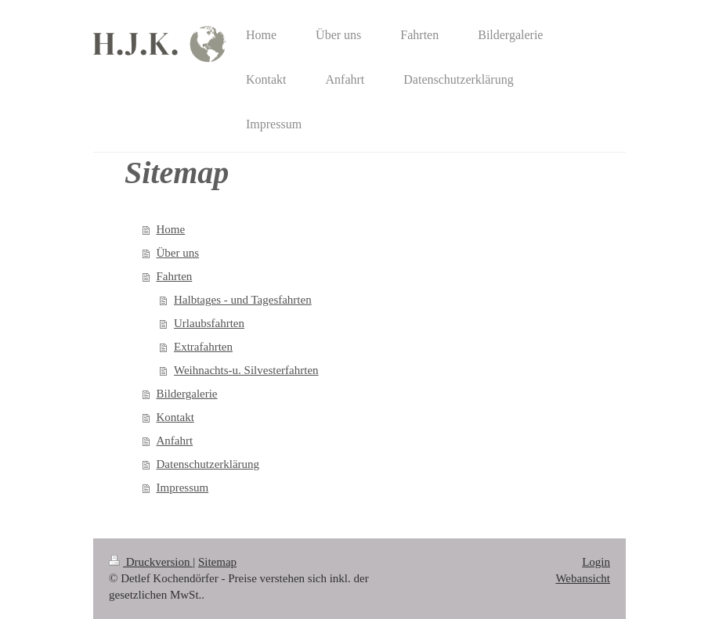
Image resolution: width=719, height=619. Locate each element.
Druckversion (151, 562)
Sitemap (217, 562)
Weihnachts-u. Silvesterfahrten (246, 370)
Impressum (183, 487)
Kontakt (175, 417)
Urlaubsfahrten (209, 323)
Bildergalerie (187, 393)
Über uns (178, 253)
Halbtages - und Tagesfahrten (243, 299)
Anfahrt (175, 440)
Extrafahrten (203, 346)
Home (171, 229)
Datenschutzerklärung (208, 464)
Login (596, 562)
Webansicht (582, 578)
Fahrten (175, 276)
